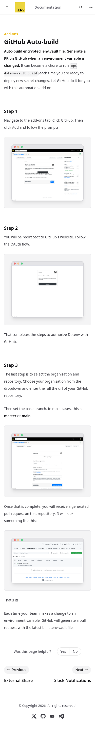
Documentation (48, 7)
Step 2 (11, 228)
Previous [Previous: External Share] (16, 669)
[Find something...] (81, 7)
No (75, 651)
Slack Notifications (72, 680)
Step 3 (11, 365)
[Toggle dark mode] (91, 7)
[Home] (20, 7)
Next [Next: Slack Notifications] (82, 669)
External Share (18, 680)
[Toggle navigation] (7, 7)
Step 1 (11, 111)
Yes (63, 651)
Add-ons (11, 33)
